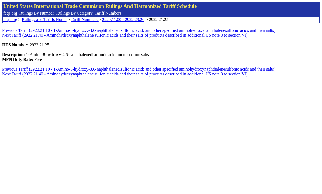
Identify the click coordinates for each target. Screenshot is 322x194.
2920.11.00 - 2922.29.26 (123, 19)
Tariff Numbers (108, 13)
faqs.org (10, 13)
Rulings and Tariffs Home (44, 19)
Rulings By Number (36, 13)
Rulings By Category (74, 13)
